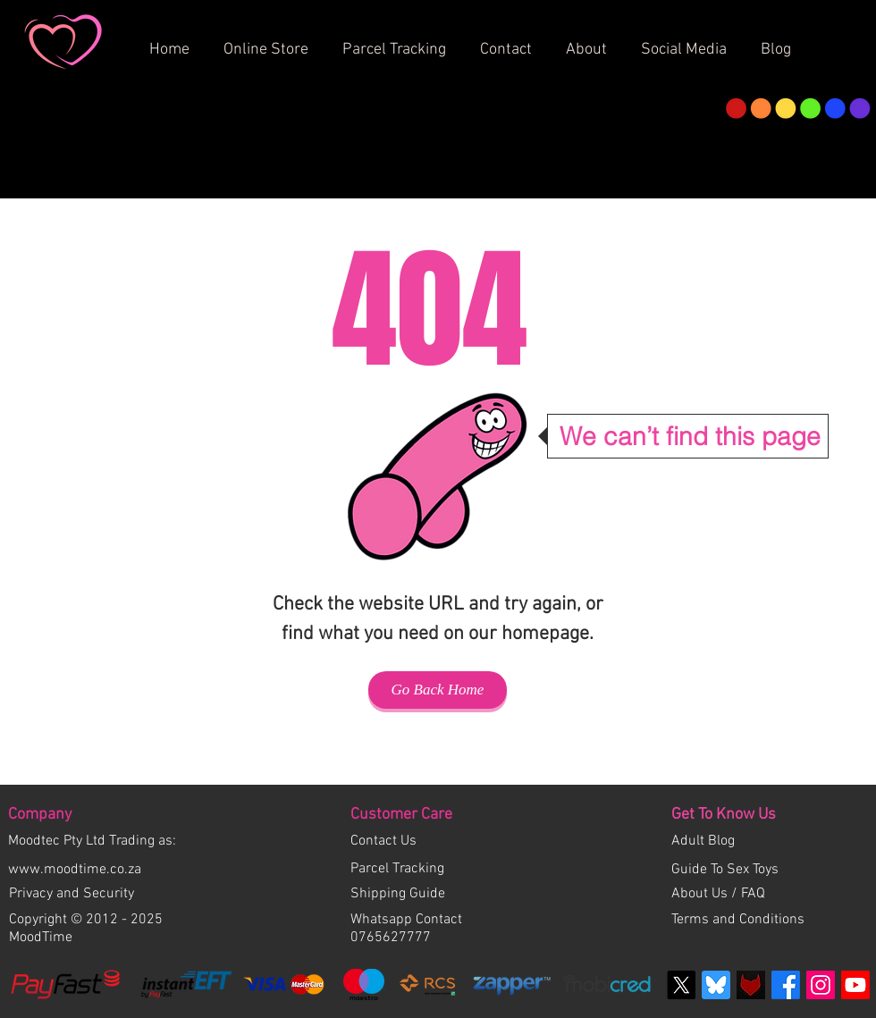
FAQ (753, 894)
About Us (701, 894)
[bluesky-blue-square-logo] (716, 985)
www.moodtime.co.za (74, 870)
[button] (592, 42)
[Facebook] (785, 985)
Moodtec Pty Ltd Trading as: (92, 841)
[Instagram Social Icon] (820, 985)
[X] (681, 985)
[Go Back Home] (437, 690)
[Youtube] (855, 985)
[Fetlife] (751, 985)
